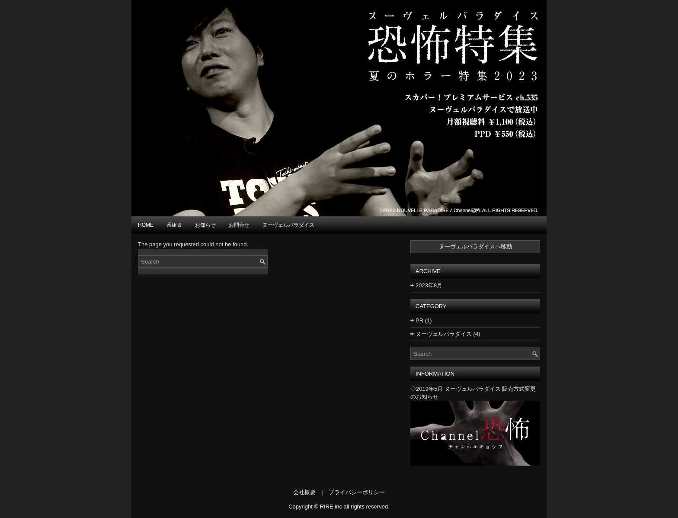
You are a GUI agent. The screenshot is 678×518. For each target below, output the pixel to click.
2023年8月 (429, 285)
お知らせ (205, 225)
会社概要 (304, 492)
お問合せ (239, 225)
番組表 (174, 225)
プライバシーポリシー (357, 492)
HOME (146, 225)
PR (419, 320)
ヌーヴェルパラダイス (288, 225)
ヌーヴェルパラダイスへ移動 (475, 246)
